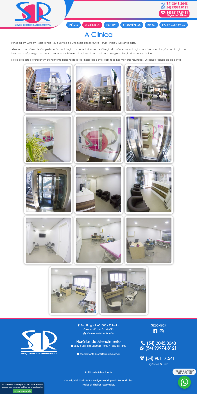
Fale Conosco (173, 25)
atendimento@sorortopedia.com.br (98, 354)
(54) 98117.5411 (158, 358)
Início (73, 25)
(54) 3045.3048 (158, 343)
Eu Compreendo (22, 391)
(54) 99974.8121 (158, 348)
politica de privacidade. (31, 387)
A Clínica (92, 25)
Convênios (132, 25)
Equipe (111, 25)
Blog (151, 25)
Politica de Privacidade (98, 372)
